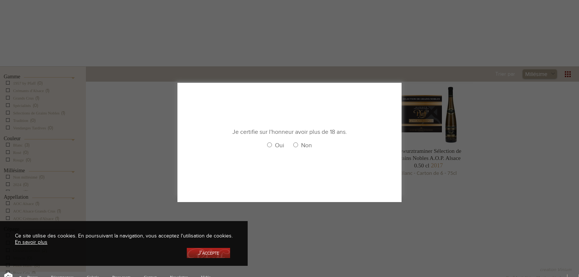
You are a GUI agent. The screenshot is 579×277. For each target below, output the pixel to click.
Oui (279, 145)
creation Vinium (556, 269)
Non (306, 145)
